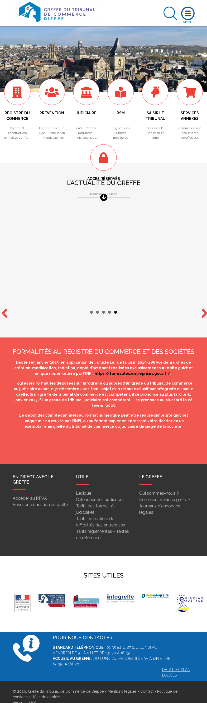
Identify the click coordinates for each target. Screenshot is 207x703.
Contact (146, 681)
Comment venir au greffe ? (165, 489)
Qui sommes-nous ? (159, 482)
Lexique (83, 482)
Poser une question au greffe (40, 494)
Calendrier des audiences (100, 489)
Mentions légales (122, 681)
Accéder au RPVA (30, 487)
